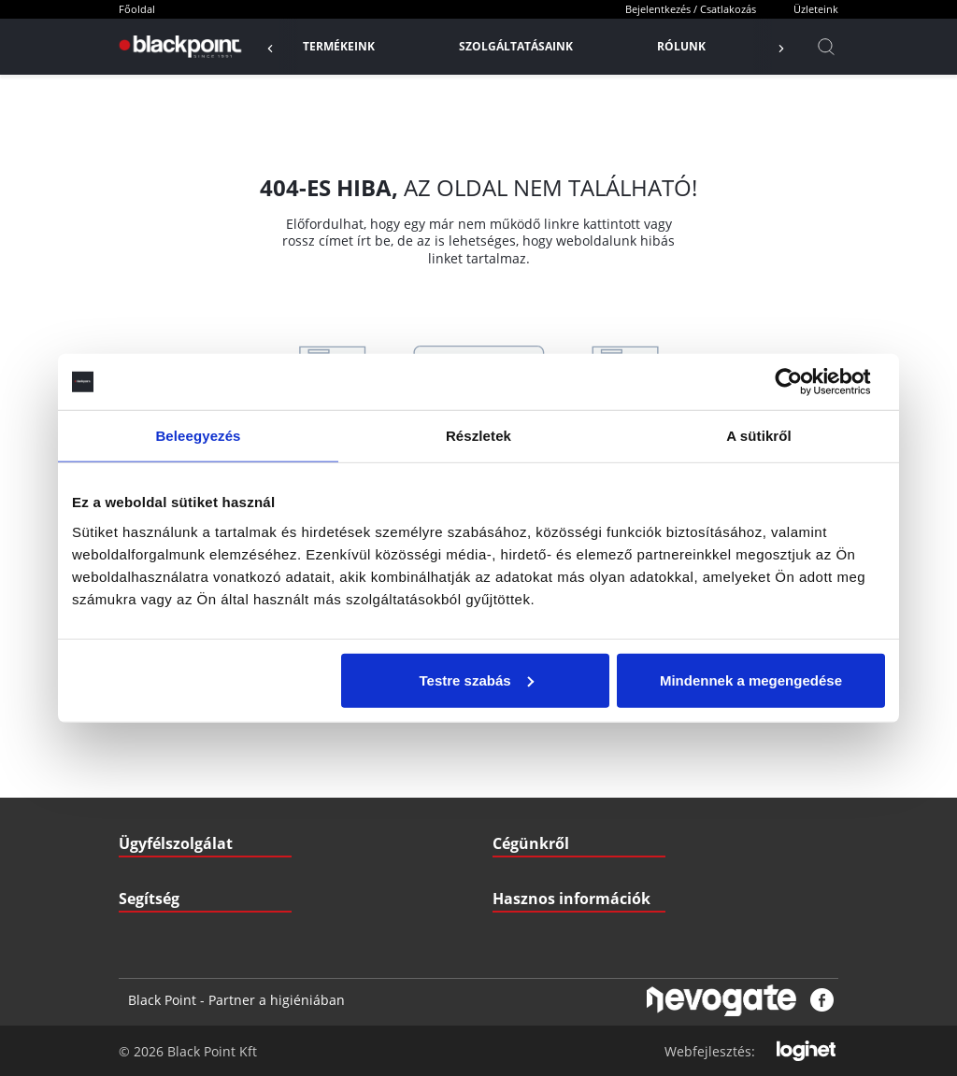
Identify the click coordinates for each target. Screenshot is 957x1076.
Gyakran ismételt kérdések (562, 823)
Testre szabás (477, 679)
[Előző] (279, 47)
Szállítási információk (174, 786)
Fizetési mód (151, 823)
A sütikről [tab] (759, 436)
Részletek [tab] (478, 436)
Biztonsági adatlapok (547, 898)
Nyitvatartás (150, 861)
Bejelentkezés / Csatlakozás (690, 9)
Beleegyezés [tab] (197, 436)
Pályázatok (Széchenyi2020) (565, 861)
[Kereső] (826, 47)
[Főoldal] (178, 47)
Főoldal (137, 9)
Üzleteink (815, 9)
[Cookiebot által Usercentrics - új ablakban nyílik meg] (803, 382)
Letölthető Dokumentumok (562, 786)
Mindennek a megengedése (751, 679)
